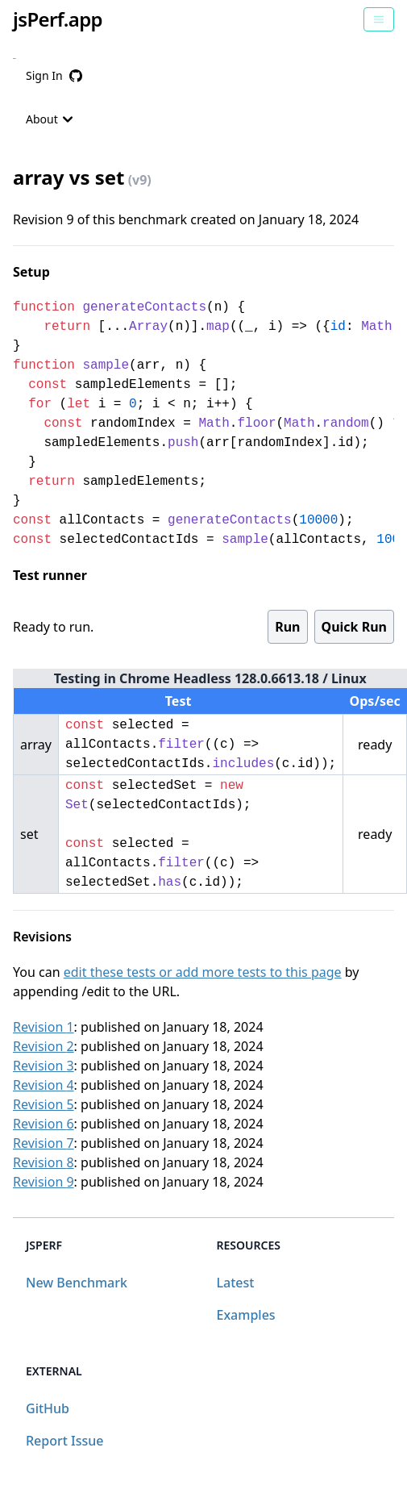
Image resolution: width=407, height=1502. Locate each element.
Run (287, 627)
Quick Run (354, 627)
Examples (246, 1315)
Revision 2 (43, 1046)
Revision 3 (43, 1065)
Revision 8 (43, 1162)
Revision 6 (43, 1124)
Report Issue (64, 1441)
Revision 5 (43, 1104)
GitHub (47, 1408)
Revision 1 (43, 1027)
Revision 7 (43, 1143)
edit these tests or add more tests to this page (203, 972)
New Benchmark (76, 1282)
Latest (236, 1282)
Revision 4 (43, 1085)
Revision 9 (43, 1182)
